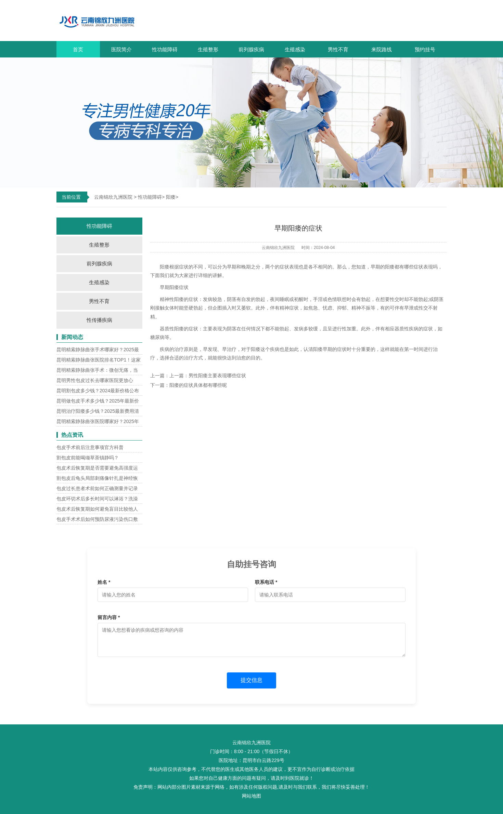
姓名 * (104, 582)
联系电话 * (266, 582)
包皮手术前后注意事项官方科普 (90, 447)
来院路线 (381, 49)
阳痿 (171, 197)
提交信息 (251, 680)
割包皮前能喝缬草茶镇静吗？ (87, 457)
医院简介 (121, 49)
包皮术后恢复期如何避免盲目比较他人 (97, 509)
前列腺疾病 (251, 49)
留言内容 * (109, 617)
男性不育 (338, 49)
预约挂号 (425, 49)
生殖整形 (208, 49)
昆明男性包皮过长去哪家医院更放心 (94, 380)
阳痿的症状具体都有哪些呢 (198, 385)
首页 (78, 49)
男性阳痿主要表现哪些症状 (217, 375)
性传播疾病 (99, 320)
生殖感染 (295, 49)
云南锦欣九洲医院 (113, 197)
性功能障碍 (165, 49)
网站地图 (251, 796)
